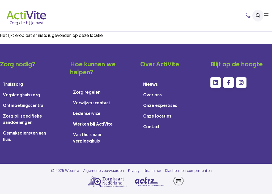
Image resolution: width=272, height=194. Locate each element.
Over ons (152, 95)
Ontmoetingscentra (23, 106)
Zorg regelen (86, 92)
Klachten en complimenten (188, 171)
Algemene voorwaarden (103, 171)
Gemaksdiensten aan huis (24, 136)
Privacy (133, 171)
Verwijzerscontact (91, 103)
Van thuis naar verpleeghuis (87, 138)
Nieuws (150, 85)
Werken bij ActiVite (93, 124)
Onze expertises (160, 106)
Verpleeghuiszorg (21, 95)
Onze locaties (157, 116)
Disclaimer (152, 171)
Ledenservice (86, 114)
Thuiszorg (13, 85)
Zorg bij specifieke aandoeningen (22, 119)
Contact (151, 127)
